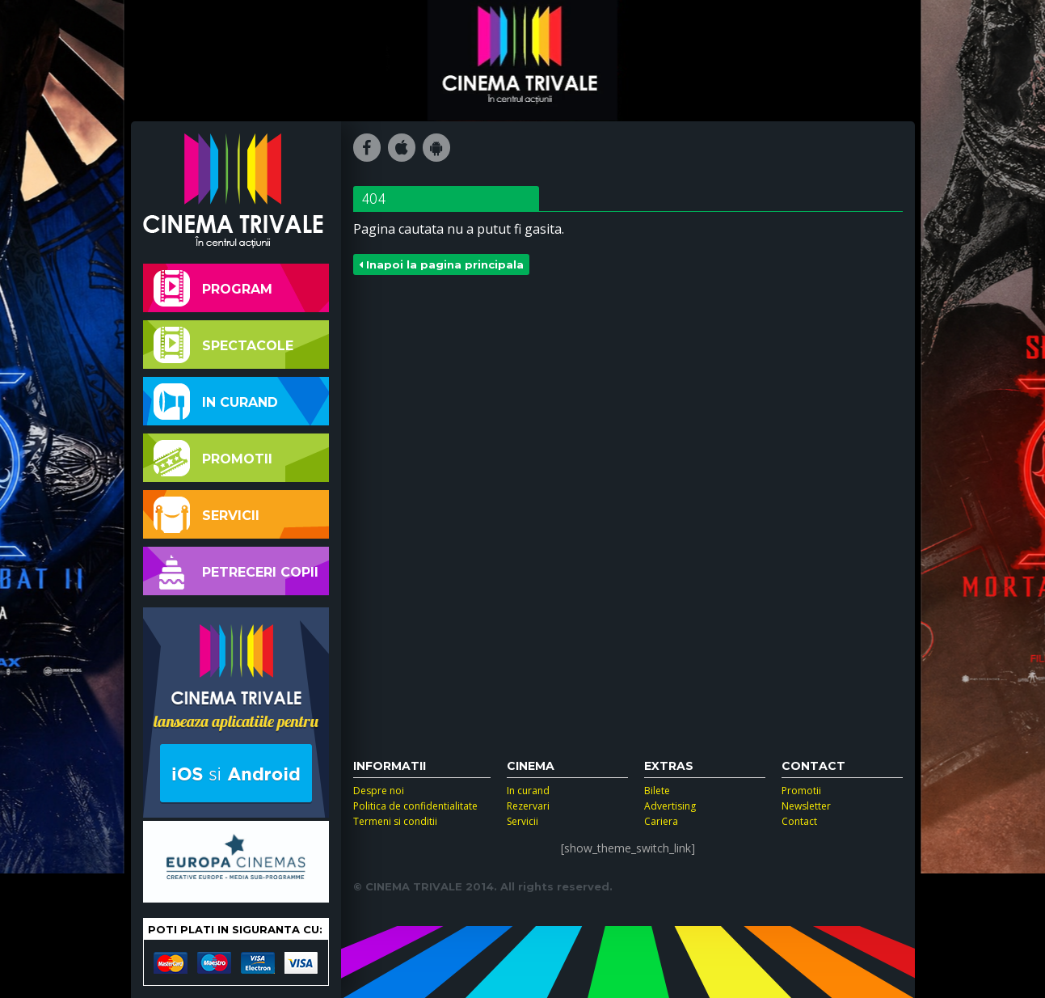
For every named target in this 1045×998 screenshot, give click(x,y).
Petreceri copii (236, 571)
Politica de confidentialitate (415, 806)
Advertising (670, 806)
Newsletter (806, 806)
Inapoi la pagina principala (441, 264)
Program (213, 288)
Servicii (206, 515)
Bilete (657, 790)
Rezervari (528, 806)
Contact (799, 821)
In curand (216, 401)
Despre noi (378, 790)
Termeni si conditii (395, 821)
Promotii (213, 458)
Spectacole (223, 345)
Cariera (661, 821)
